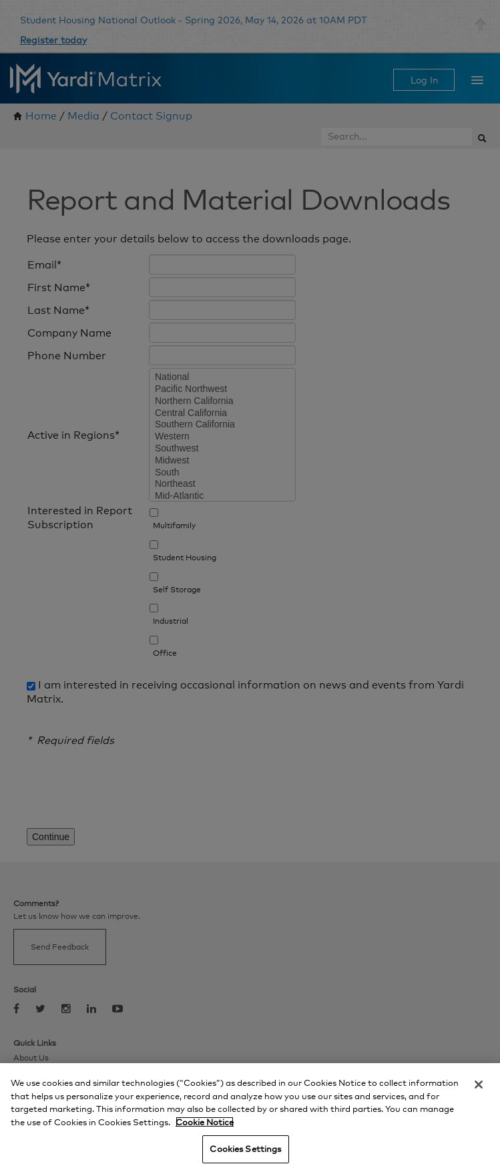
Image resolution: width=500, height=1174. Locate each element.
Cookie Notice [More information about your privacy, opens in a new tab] (205, 1122)
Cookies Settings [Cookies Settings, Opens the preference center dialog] (245, 1148)
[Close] (478, 1084)
